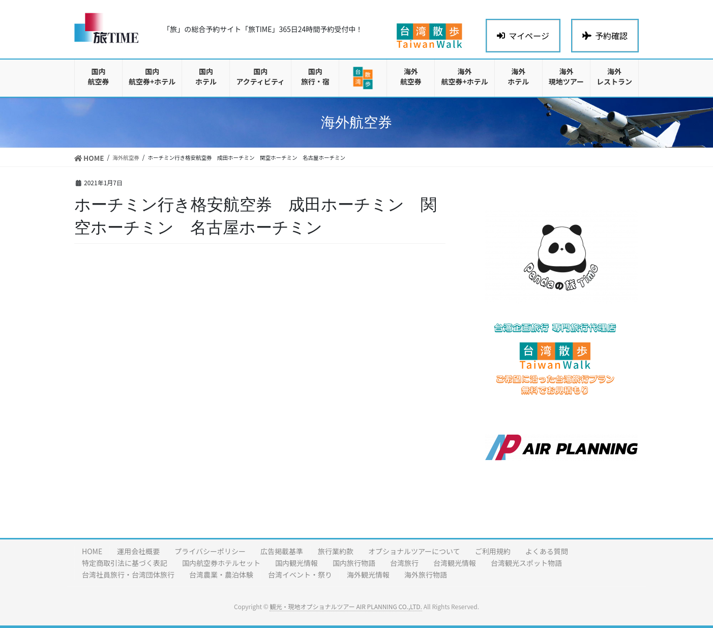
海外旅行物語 (425, 574)
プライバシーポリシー (210, 551)
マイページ (523, 36)
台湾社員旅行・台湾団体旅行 (128, 574)
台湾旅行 (404, 563)
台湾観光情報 (454, 563)
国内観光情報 (296, 563)
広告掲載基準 (281, 551)
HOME (92, 551)
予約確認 (605, 36)
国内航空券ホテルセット (221, 563)
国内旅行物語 (354, 563)
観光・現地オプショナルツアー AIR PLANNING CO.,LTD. (346, 606)
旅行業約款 (335, 551)
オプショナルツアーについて (414, 551)
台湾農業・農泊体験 (221, 574)
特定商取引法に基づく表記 (124, 563)
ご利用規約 (493, 551)
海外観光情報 (368, 574)
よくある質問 (546, 551)
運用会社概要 (138, 551)
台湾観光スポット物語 (526, 563)
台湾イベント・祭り (300, 574)
